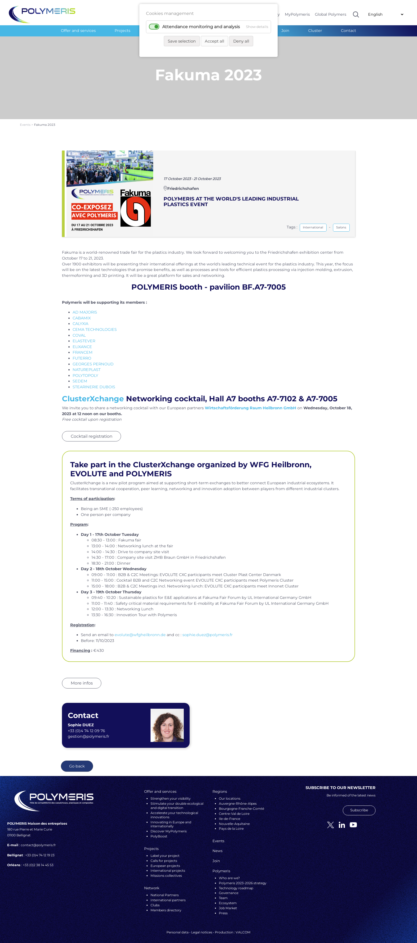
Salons (341, 222)
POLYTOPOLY (85, 370)
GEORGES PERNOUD (93, 358)
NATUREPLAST (87, 364)
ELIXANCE (82, 341)
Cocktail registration (91, 430)
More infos (82, 678)
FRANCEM (83, 347)
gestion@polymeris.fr (88, 731)
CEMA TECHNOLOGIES (95, 324)
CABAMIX (82, 313)
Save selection (182, 41)
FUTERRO (82, 353)
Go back (77, 761)
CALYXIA (80, 318)
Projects (122, 30)
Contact (348, 30)
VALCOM (243, 927)
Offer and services (78, 30)
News (217, 846)
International (313, 222)
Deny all (241, 41)
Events (25, 120)
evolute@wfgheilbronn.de (140, 629)
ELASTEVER (84, 335)
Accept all (214, 41)
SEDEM (80, 376)
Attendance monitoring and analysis (201, 26)
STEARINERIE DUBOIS (94, 381)
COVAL (79, 330)
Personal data (177, 927)
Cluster (315, 30)
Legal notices (201, 927)
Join (285, 30)
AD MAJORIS (85, 307)
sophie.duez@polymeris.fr (207, 629)
